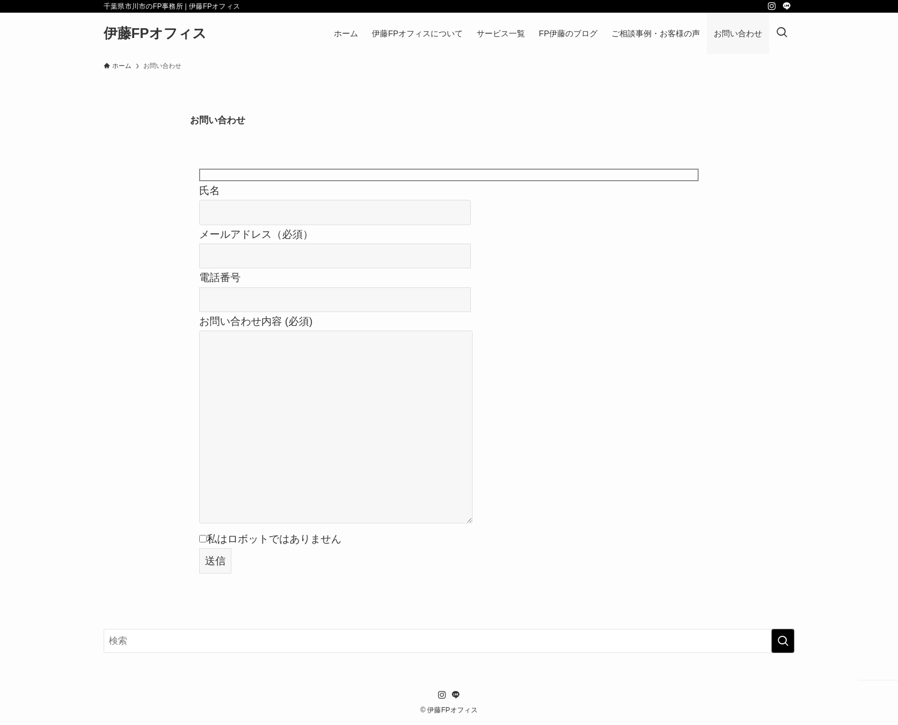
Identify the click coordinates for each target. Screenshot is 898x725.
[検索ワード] (449, 641)
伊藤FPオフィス (155, 33)
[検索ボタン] (781, 33)
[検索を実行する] (782, 641)
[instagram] (771, 6)
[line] (786, 6)
